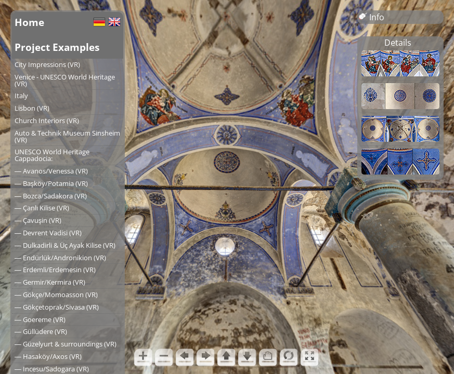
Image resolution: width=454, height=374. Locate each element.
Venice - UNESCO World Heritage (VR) (65, 80)
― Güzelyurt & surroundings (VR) (65, 344)
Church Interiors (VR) (47, 120)
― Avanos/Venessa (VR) (51, 171)
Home (29, 22)
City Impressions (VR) (47, 64)
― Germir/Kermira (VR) (50, 282)
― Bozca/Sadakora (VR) (51, 196)
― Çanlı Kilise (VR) (42, 207)
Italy (21, 95)
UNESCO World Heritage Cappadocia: (52, 155)
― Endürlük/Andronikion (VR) (60, 257)
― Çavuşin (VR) (38, 220)
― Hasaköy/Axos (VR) (48, 356)
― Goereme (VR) (40, 319)
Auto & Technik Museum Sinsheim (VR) (67, 136)
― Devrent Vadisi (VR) (48, 232)
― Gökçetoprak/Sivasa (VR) (57, 307)
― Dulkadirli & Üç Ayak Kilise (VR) (65, 245)
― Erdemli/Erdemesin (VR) (55, 269)
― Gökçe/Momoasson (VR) (56, 294)
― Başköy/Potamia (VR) (51, 183)
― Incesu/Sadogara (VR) (52, 368)
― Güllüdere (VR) (41, 331)
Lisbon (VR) (32, 108)
